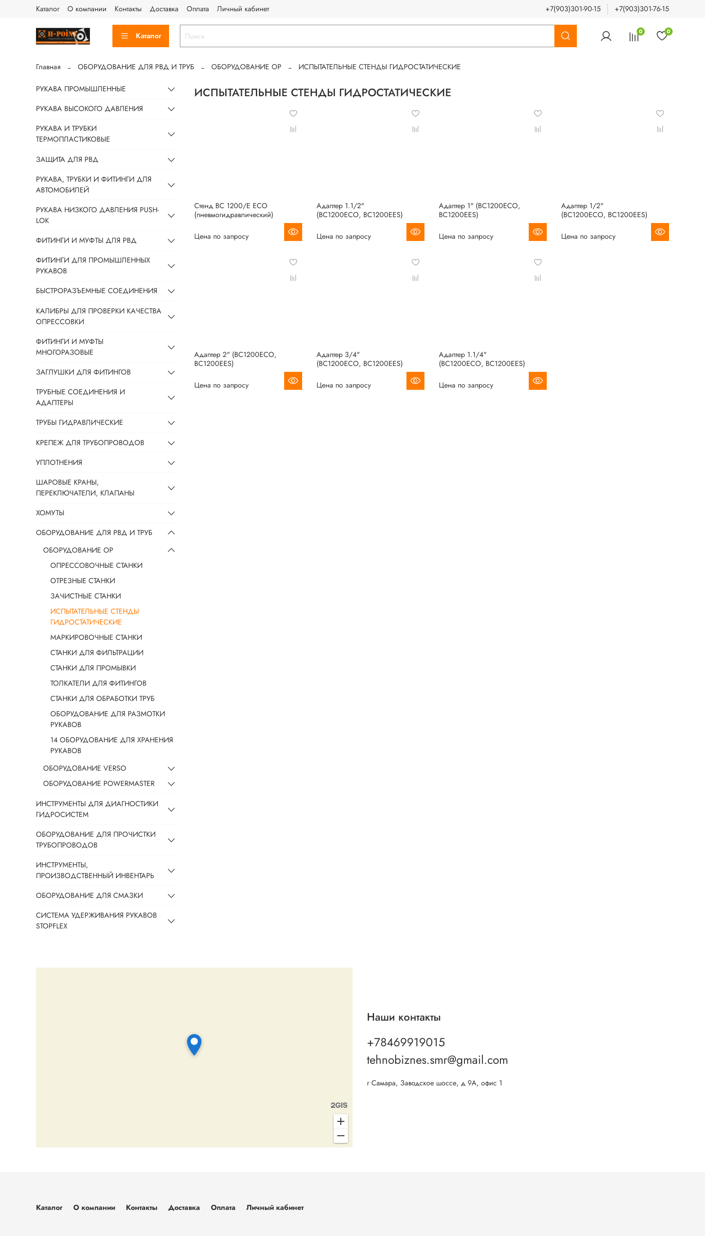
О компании (87, 9)
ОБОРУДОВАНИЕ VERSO (84, 768)
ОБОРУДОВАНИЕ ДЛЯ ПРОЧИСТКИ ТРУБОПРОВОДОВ (96, 839)
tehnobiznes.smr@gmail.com (437, 1059)
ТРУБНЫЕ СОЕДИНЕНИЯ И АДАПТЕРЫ (80, 397)
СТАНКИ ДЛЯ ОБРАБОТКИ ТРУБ (102, 698)
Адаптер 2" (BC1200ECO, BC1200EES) (235, 359)
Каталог (47, 9)
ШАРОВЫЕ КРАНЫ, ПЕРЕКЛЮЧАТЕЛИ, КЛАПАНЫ (85, 487)
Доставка (164, 9)
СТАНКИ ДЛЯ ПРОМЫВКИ (93, 668)
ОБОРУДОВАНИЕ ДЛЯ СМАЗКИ (89, 895)
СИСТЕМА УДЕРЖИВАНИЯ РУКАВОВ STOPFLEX (96, 920)
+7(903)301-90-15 (573, 9)
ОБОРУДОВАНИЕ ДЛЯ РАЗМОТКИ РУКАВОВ (107, 719)
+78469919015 (406, 1042)
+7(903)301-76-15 (642, 9)
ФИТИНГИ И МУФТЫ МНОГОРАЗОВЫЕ (69, 346)
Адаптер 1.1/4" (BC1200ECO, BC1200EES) (482, 359)
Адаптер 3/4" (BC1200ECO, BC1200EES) (360, 359)
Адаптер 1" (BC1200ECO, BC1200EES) (479, 210)
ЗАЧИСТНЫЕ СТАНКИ (85, 596)
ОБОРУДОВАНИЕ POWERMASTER (99, 783)
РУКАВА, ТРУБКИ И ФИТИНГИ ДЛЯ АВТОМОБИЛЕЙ (94, 184)
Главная (48, 67)
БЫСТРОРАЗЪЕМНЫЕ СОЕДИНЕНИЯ (96, 291)
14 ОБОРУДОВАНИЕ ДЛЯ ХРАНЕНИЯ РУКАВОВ (111, 745)
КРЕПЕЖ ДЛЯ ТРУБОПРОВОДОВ (90, 442)
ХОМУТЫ (50, 513)
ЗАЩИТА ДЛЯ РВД (67, 159)
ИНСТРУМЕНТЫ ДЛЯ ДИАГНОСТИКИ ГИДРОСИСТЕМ (97, 809)
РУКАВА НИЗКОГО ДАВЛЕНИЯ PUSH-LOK (97, 215)
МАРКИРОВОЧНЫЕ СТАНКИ (96, 637)
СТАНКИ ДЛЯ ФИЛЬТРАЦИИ (96, 652)
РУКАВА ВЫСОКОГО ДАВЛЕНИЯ (89, 108)
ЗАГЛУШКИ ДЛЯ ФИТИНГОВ (83, 372)
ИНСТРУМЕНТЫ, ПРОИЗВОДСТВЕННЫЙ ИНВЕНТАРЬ (95, 870)
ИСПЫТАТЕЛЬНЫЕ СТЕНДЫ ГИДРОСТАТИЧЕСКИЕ (94, 616)
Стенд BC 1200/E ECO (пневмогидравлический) (233, 210)
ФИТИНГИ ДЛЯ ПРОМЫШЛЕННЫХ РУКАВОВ (93, 265)
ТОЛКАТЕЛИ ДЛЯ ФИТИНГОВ (98, 683)
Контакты (128, 9)
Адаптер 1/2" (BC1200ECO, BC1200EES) (604, 210)
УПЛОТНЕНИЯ (59, 462)
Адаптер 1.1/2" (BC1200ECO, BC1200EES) (360, 210)
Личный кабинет (243, 9)
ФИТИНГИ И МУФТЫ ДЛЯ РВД (86, 240)
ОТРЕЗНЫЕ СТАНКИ (82, 581)
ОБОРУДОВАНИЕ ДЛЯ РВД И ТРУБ (136, 67)
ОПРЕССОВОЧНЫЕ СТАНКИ (96, 565)
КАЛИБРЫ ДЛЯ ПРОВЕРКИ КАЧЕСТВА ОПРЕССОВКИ (98, 316)
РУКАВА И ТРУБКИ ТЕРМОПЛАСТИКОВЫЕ (73, 133)
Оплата (198, 9)
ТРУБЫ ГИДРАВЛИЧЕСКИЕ (79, 422)
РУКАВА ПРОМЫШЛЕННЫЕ (81, 89)
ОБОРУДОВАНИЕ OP (246, 67)
